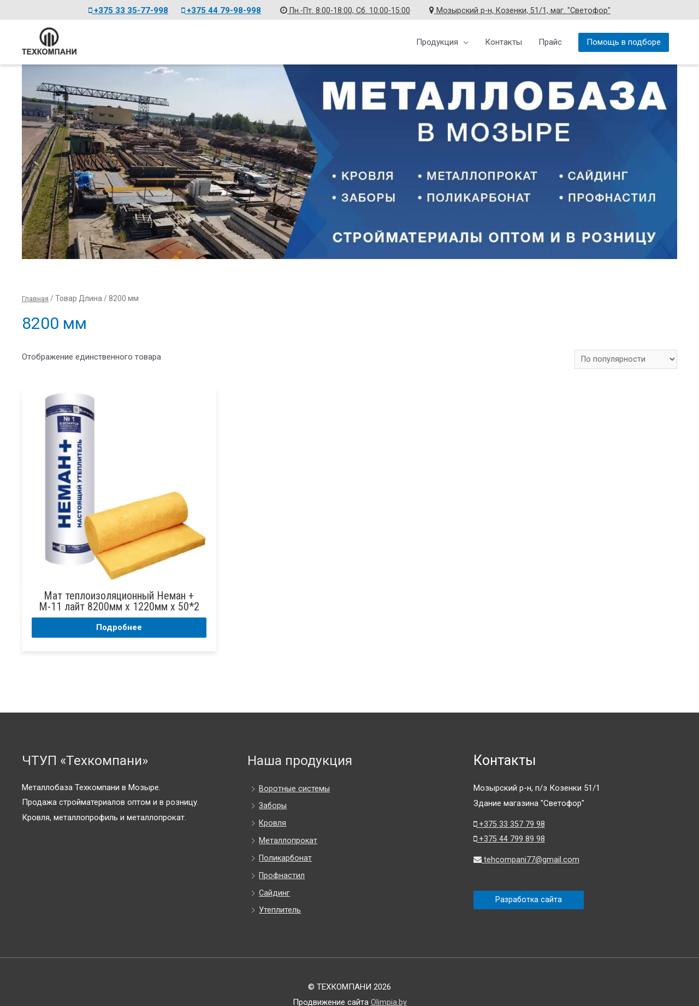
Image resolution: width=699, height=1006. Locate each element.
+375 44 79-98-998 (217, 9)
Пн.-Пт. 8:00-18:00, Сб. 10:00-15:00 (343, 9)
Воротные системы (295, 762)
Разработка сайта (529, 874)
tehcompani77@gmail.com (526, 834)
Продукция (437, 40)
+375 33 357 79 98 (509, 798)
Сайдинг (275, 867)
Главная (36, 297)
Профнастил (282, 849)
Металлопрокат (288, 814)
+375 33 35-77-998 (124, 9)
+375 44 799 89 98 (509, 813)
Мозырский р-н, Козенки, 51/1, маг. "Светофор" (522, 9)
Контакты (503, 40)
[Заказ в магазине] (624, 358)
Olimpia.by (389, 976)
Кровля (273, 797)
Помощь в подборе (624, 41)
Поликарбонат (286, 832)
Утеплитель (280, 884)
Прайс (550, 40)
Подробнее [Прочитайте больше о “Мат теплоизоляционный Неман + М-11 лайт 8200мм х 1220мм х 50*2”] (100, 600)
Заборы (273, 780)
